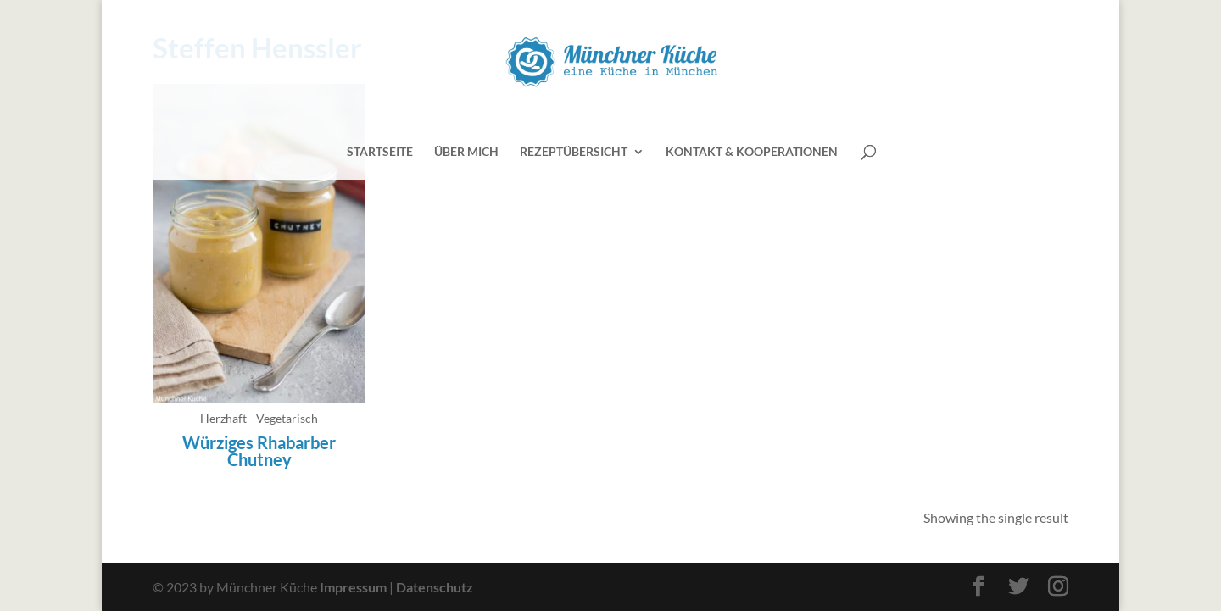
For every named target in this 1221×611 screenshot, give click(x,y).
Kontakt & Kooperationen (752, 152)
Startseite (380, 152)
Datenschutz (434, 587)
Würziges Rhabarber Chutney (259, 450)
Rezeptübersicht (573, 152)
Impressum (353, 587)
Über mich (466, 152)
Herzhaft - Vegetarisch (259, 418)
